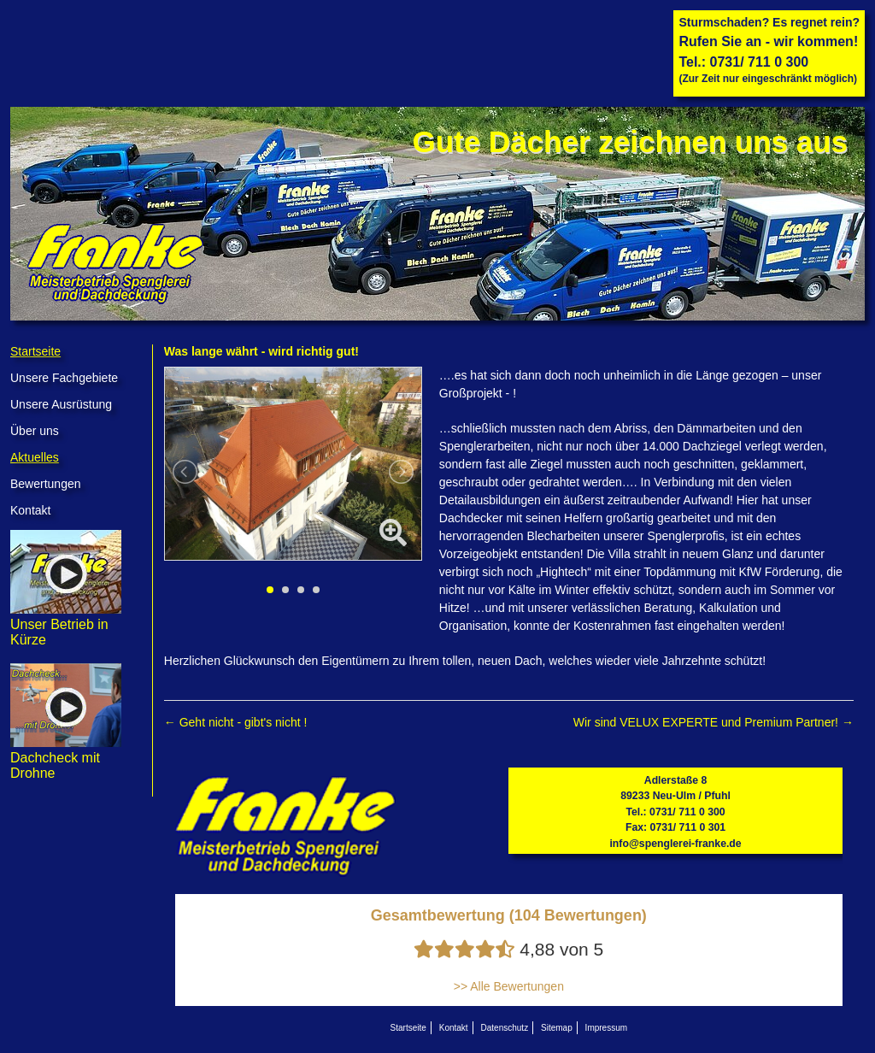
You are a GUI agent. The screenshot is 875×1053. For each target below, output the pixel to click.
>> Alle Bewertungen (509, 986)
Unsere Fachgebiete (64, 378)
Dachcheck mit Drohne (65, 757)
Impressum (606, 1027)
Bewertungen (45, 484)
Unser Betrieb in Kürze (65, 624)
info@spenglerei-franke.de (675, 844)
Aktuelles (34, 457)
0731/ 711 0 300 (759, 62)
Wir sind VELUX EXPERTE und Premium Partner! (713, 722)
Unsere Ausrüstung (61, 404)
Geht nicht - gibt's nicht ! (236, 722)
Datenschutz (505, 1027)
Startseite (35, 351)
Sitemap (557, 1027)
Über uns (34, 431)
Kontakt (30, 510)
